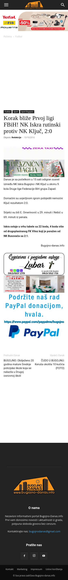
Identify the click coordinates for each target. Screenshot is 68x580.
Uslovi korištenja (54, 569)
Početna (8, 36)
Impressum (36, 569)
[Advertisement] (34, 74)
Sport (16, 111)
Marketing (22, 569)
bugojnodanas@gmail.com (44, 531)
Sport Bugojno (27, 111)
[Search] (63, 5)
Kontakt (9, 569)
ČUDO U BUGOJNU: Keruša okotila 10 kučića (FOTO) (49, 364)
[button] (6, 5)
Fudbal (18, 36)
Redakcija (16, 137)
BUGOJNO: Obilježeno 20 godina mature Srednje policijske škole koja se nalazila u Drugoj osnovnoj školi (19, 368)
